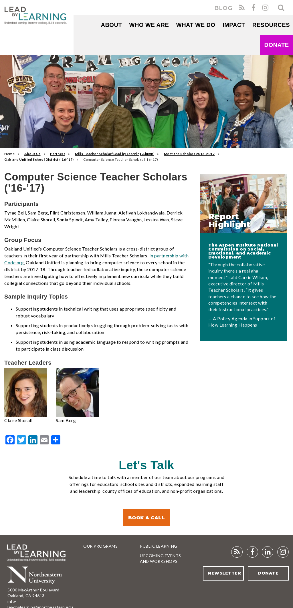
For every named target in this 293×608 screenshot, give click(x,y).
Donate (276, 45)
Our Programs (100, 546)
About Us (32, 154)
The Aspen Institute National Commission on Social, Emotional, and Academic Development (243, 251)
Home (9, 154)
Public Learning (158, 546)
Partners (57, 154)
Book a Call (146, 517)
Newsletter (224, 573)
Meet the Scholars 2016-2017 (189, 154)
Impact (234, 25)
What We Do (195, 25)
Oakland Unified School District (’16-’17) (39, 159)
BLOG (223, 8)
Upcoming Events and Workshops (160, 558)
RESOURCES (271, 25)
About (111, 25)
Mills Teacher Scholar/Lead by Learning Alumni (115, 154)
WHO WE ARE (149, 25)
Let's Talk (146, 465)
